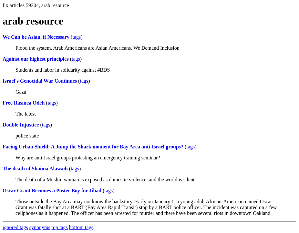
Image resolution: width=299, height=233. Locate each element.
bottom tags (81, 227)
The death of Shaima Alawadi (35, 168)
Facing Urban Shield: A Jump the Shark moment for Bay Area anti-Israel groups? (93, 146)
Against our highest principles (36, 59)
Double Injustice (21, 124)
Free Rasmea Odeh (24, 103)
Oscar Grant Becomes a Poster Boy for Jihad (52, 190)
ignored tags (15, 227)
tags (76, 37)
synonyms (39, 227)
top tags (60, 227)
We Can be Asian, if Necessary (36, 37)
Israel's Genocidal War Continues (40, 81)
